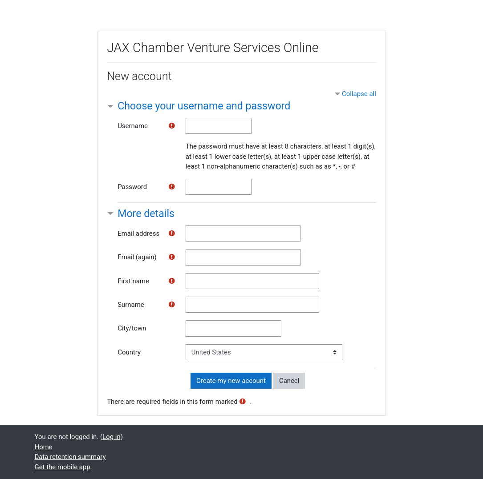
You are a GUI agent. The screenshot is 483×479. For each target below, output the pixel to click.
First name (133, 281)
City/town (132, 328)
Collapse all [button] (359, 94)
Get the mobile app (62, 467)
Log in (111, 437)
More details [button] (146, 214)
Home (44, 447)
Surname (131, 305)
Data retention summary (70, 457)
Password (132, 187)
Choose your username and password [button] (204, 106)
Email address (138, 233)
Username (133, 126)
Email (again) (137, 257)
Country (129, 352)
